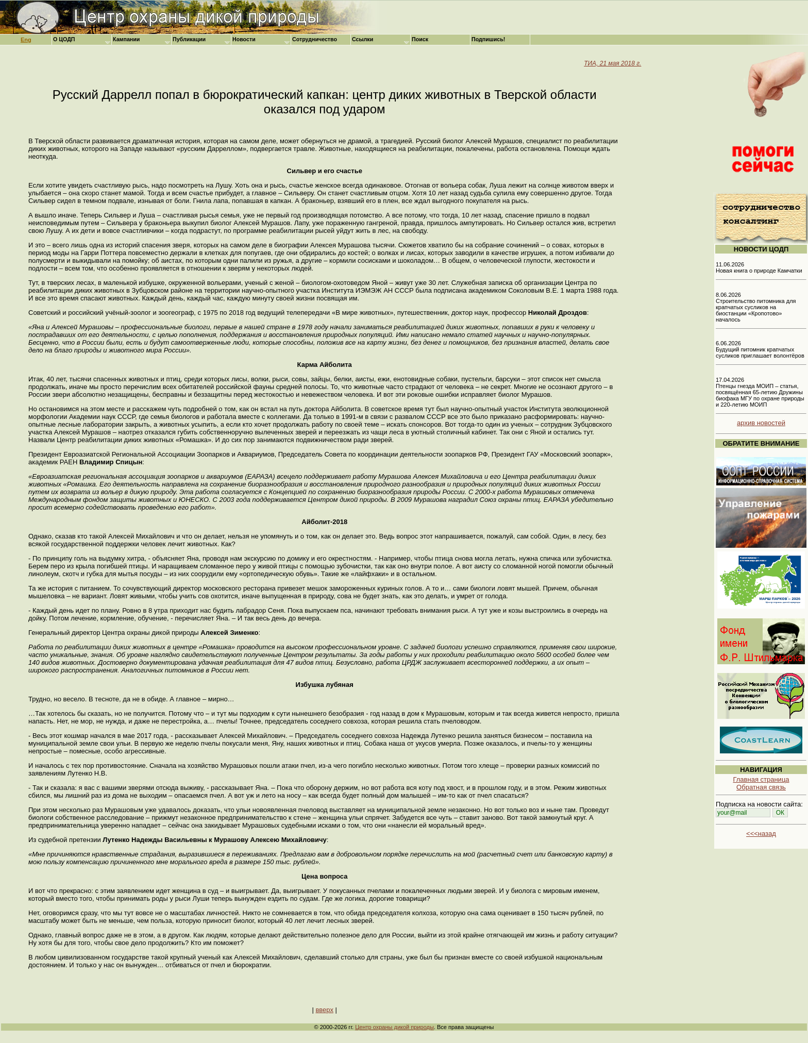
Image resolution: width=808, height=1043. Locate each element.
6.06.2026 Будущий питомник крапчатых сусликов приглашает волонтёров (760, 349)
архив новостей (761, 423)
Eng (26, 40)
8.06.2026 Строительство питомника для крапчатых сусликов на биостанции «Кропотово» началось (756, 307)
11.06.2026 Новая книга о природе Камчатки (759, 267)
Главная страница (761, 779)
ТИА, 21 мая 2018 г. (612, 63)
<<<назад (761, 833)
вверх (324, 1010)
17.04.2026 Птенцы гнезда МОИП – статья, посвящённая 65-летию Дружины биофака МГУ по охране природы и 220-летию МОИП (760, 392)
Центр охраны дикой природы (394, 1027)
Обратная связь (761, 787)
